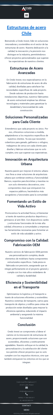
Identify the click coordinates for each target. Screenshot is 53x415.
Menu (26, 410)
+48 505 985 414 (27, 400)
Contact (26, 405)
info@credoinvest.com (26, 391)
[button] (26, 15)
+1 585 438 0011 (29, 397)
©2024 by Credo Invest (21, 413)
